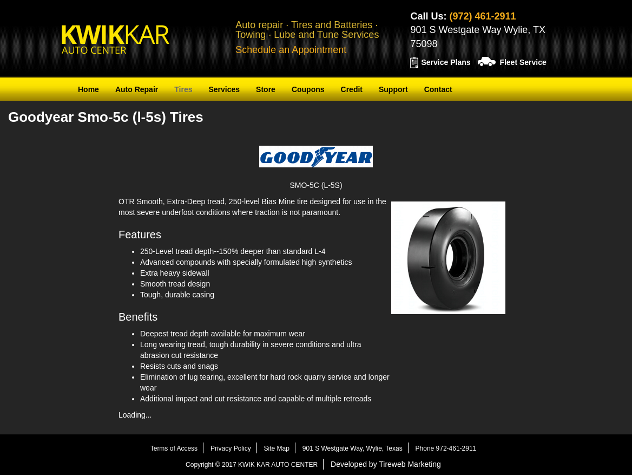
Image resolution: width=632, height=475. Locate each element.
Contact (438, 89)
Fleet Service (522, 62)
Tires (183, 89)
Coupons (308, 89)
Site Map (276, 448)
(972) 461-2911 (482, 16)
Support (393, 89)
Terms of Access (174, 448)
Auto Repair (136, 89)
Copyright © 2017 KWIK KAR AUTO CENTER (252, 465)
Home (88, 89)
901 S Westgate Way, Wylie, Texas (352, 448)
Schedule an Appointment (290, 49)
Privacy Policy (230, 448)
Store (265, 89)
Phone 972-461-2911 (446, 448)
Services (224, 89)
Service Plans (445, 62)
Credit (352, 89)
